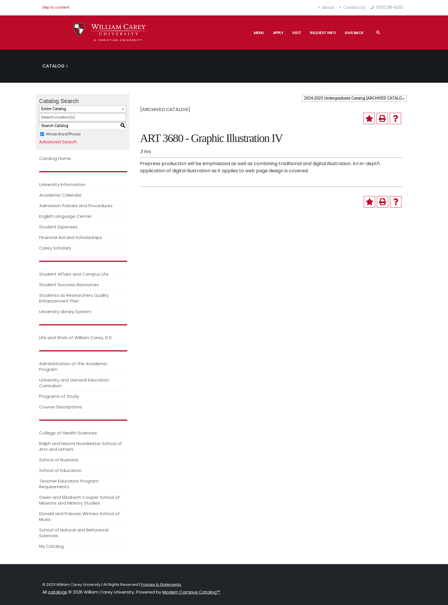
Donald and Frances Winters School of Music (79, 516)
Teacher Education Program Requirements (69, 484)
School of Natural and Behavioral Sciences (73, 533)
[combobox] (354, 98)
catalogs (57, 592)
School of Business (59, 460)
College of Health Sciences (68, 433)
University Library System (65, 312)
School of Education (60, 470)
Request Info (323, 32)
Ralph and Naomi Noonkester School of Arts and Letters (80, 446)
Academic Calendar (60, 195)
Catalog (53, 66)
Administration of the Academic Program (73, 366)
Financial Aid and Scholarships (70, 237)
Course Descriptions (60, 407)
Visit (296, 32)
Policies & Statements (161, 584)
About (326, 7)
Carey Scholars (55, 248)
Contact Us (352, 7)
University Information (62, 184)
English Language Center (65, 216)
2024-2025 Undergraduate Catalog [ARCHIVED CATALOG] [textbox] (355, 98)
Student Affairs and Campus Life (74, 274)
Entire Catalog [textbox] (53, 108)
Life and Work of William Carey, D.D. (76, 338)
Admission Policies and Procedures (76, 206)
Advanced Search (58, 142)
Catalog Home (55, 158)
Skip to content (55, 7)
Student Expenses (58, 227)
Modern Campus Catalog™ (191, 592)
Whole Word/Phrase (63, 133)
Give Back (354, 32)
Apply (278, 32)
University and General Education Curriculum (74, 383)
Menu (259, 32)
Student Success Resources (69, 285)
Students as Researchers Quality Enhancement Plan (74, 298)
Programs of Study (59, 396)
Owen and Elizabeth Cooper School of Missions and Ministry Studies (79, 500)
